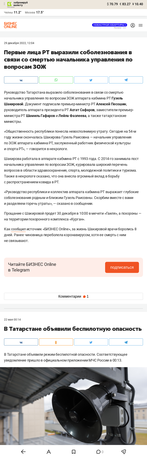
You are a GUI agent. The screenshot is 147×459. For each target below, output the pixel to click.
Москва (30, 12)
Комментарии (73, 296)
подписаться (122, 267)
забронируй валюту (20, 3)
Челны (8, 12)
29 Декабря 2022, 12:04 (19, 43)
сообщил (18, 229)
